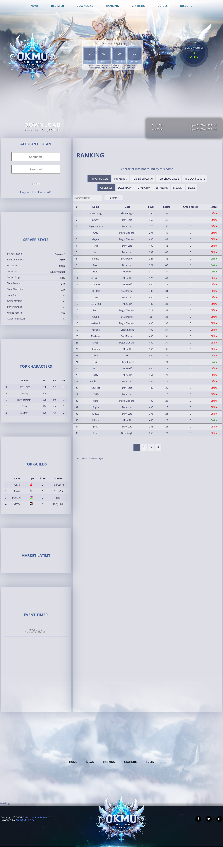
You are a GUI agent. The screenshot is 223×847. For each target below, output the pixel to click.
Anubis (95, 316)
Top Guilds (120, 178)
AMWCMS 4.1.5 (25, 820)
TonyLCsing (24, 387)
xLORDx (96, 394)
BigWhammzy (24, 399)
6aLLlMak (96, 291)
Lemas (95, 258)
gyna (95, 426)
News (90, 762)
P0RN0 (16, 484)
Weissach (95, 323)
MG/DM (178, 187)
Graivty (24, 393)
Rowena (96, 349)
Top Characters (99, 178)
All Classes (106, 187)
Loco (95, 310)
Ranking (109, 762)
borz (95, 400)
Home (73, 762)
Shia (58, 497)
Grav (24, 406)
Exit (95, 362)
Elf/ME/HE (162, 187)
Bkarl (95, 433)
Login (36, 184)
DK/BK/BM (144, 187)
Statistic (130, 762)
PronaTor (58, 491)
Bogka (95, 407)
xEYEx (17, 504)
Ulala (95, 368)
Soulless (96, 387)
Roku (95, 265)
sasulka (96, 355)
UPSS (95, 342)
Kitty (95, 375)
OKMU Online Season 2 (36, 817)
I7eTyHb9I (58, 504)
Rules (150, 762)
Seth (95, 252)
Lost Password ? (42, 192)
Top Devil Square (195, 178)
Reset (17, 491)
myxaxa (96, 329)
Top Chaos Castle (168, 178)
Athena (95, 420)
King (95, 297)
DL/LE (191, 187)
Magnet (24, 412)
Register (25, 192)
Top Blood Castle (142, 178)
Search (115, 198)
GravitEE (95, 278)
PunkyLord (58, 484)
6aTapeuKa (95, 284)
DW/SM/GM (125, 187)
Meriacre (95, 336)
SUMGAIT (17, 497)
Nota (95, 271)
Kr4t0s (95, 413)
